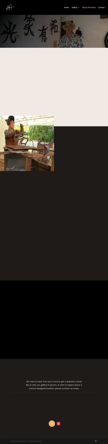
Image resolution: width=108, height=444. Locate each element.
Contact (101, 8)
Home (66, 8)
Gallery (74, 8)
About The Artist (89, 8)
